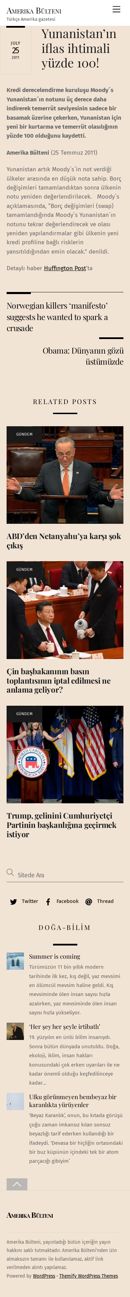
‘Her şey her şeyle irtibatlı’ (64, 1026)
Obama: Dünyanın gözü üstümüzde (83, 356)
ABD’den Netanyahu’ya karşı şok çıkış (64, 540)
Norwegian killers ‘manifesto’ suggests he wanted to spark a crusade (57, 316)
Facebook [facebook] (60, 901)
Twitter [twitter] (22, 901)
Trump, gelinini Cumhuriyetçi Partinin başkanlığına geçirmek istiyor (61, 824)
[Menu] (116, 9)
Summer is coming (54, 956)
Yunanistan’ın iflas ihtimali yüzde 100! (79, 47)
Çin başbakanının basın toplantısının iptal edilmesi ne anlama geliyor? (59, 680)
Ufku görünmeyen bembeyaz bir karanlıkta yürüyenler (72, 1100)
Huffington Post (65, 268)
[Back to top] (17, 1184)
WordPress (44, 1276)
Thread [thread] (98, 901)
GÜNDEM (24, 434)
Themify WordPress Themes (88, 1276)
